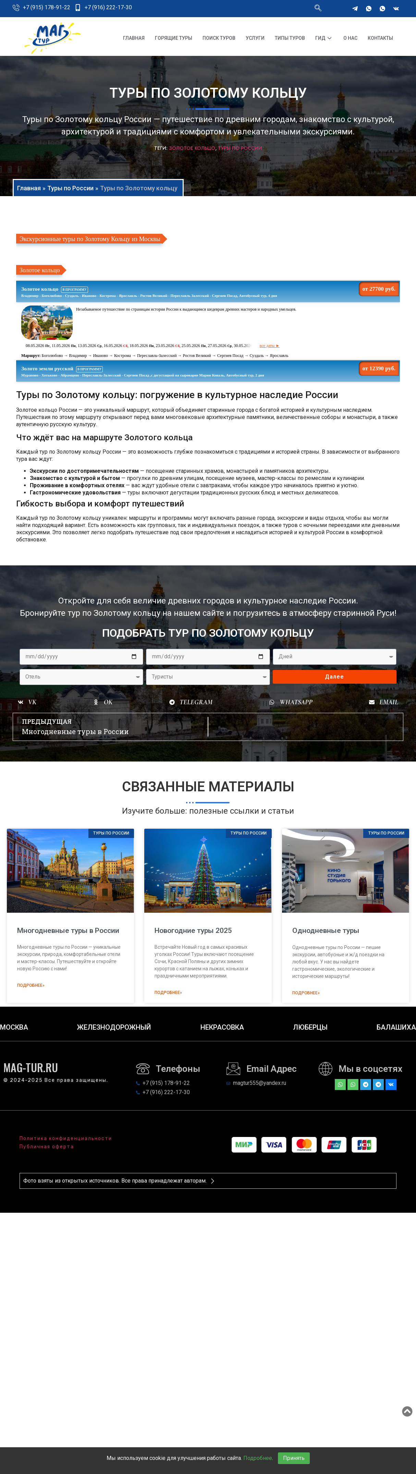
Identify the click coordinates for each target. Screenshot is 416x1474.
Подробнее (257, 1458)
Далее (334, 676)
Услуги (255, 38)
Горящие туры (173, 38)
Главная (134, 38)
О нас (350, 38)
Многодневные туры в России (68, 930)
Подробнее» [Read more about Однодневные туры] (306, 993)
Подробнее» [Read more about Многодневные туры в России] (31, 985)
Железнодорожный (114, 1027)
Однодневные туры (325, 930)
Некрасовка (222, 1027)
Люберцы (310, 1027)
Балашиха (396, 1027)
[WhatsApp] (369, 8)
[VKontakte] (396, 8)
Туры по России (240, 148)
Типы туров (290, 38)
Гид (324, 38)
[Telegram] (355, 8)
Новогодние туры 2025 (193, 930)
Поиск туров (219, 38)
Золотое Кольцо (192, 148)
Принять (294, 1458)
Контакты (380, 38)
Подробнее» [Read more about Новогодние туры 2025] (168, 992)
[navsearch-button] (318, 8)
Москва (14, 1027)
